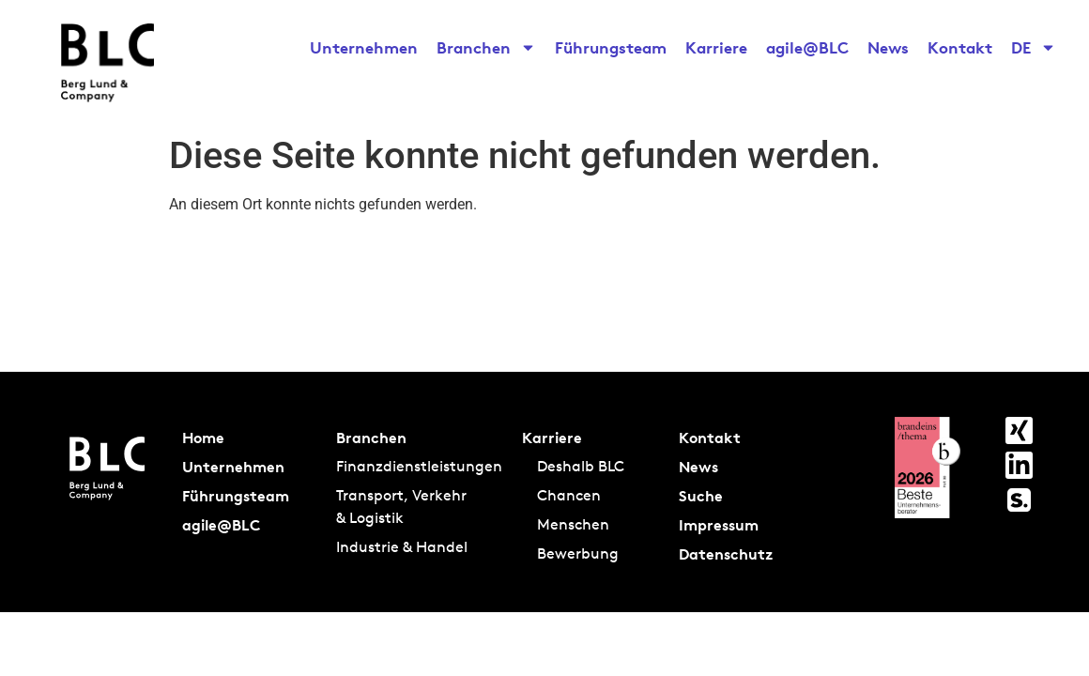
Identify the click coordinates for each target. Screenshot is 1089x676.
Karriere (716, 47)
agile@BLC (807, 47)
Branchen (486, 48)
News (888, 47)
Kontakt (960, 47)
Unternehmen (364, 47)
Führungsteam (611, 47)
